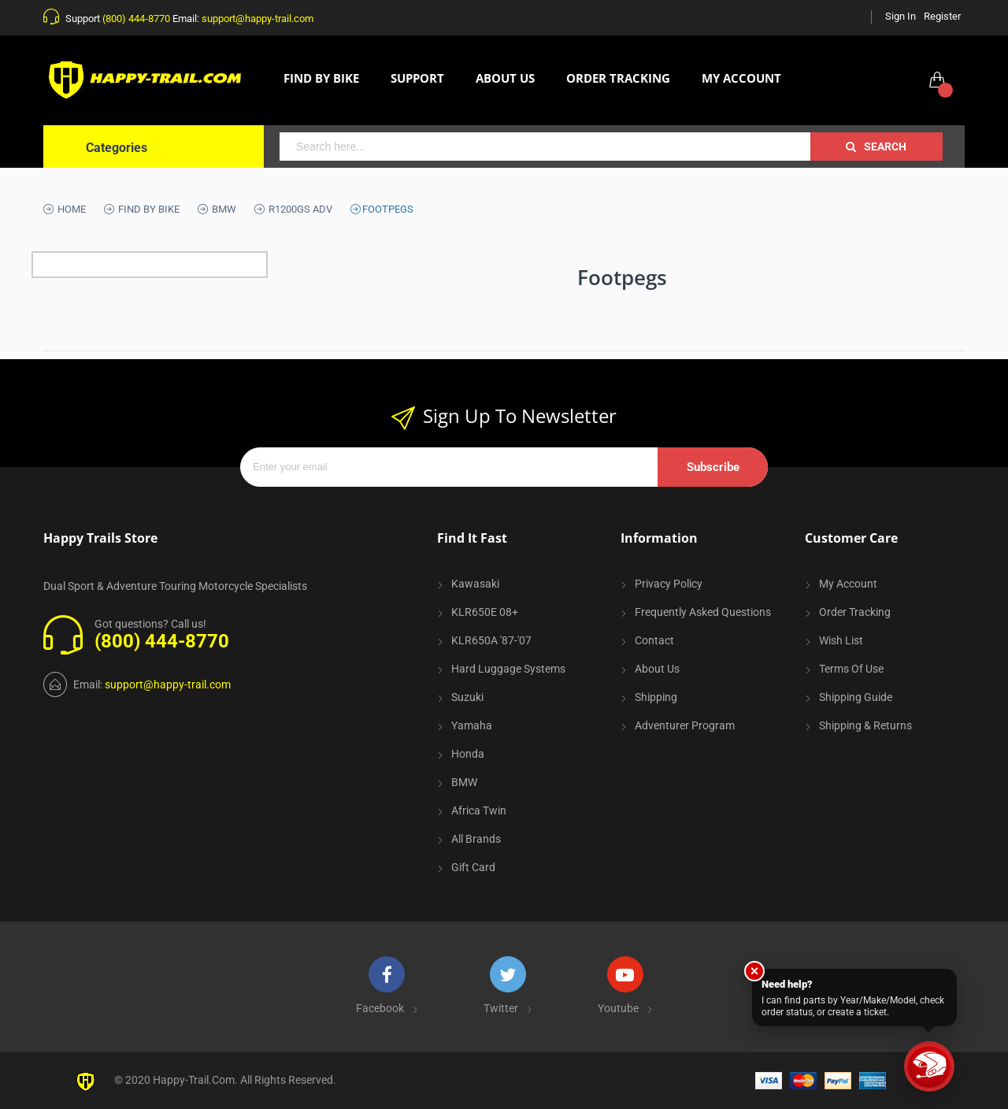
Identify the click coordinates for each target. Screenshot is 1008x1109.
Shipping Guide (855, 697)
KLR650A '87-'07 (491, 640)
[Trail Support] (929, 1066)
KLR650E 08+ (484, 612)
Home (70, 209)
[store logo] (149, 80)
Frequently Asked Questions (703, 612)
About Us (657, 668)
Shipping (656, 697)
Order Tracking (855, 612)
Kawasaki (475, 583)
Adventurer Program (685, 725)
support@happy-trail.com (257, 18)
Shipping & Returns (865, 725)
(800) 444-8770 (136, 18)
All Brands (476, 839)
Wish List (841, 640)
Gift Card (473, 867)
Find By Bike (148, 209)
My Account (848, 583)
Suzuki (467, 697)
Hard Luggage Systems (508, 668)
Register (942, 16)
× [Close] (754, 971)
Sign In (900, 16)
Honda (467, 753)
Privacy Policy (668, 583)
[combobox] (545, 146)
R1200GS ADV (299, 209)
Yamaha (471, 725)
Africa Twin (478, 810)
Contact (654, 640)
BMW (222, 209)
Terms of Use (851, 668)
